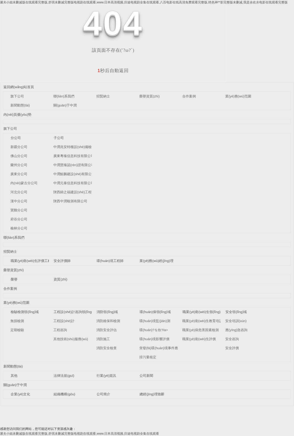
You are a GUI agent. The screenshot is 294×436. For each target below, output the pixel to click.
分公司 (16, 138)
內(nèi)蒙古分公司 (24, 183)
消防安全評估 (106, 330)
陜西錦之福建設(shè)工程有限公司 (79, 192)
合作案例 (189, 96)
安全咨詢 (232, 339)
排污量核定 (147, 357)
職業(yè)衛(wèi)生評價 (199, 339)
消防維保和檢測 (108, 321)
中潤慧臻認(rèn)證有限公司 (74, 165)
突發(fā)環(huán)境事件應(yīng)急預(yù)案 (171, 348)
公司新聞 (146, 375)
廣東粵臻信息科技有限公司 (73, 156)
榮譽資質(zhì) (149, 96)
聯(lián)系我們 (63, 96)
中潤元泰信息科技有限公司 (73, 183)
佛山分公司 (18, 156)
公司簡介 (103, 394)
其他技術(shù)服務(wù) (70, 339)
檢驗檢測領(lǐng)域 (25, 312)
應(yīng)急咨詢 (236, 330)
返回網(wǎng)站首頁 (18, 87)
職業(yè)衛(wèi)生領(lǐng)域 (203, 312)
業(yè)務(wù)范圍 (238, 96)
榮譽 (14, 279)
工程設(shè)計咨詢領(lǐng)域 (75, 312)
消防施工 (103, 339)
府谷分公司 (18, 219)
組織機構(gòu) (64, 394)
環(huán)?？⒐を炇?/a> (153, 330)
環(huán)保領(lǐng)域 (155, 312)
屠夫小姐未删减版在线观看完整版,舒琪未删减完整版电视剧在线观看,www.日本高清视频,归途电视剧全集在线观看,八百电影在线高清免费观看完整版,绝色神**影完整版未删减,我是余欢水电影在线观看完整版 (144, 2)
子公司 (59, 138)
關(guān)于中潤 (65, 105)
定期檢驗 (17, 330)
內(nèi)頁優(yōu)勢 (17, 114)
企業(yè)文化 (20, 394)
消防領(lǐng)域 (107, 312)
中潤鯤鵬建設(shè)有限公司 (74, 174)
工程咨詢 (60, 330)
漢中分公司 (18, 201)
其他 (14, 375)
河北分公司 (18, 192)
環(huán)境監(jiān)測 (154, 321)
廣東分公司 (18, 174)
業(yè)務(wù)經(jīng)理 (156, 261)
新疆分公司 (18, 147)
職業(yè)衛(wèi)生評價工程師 (32, 261)
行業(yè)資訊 (106, 375)
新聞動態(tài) (20, 105)
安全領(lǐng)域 (236, 312)
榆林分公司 (18, 228)
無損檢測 (17, 321)
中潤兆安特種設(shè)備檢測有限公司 (81, 147)
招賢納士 (103, 96)
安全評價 (232, 348)
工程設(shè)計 (64, 321)
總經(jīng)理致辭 (152, 394)
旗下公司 (17, 96)
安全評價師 (62, 261)
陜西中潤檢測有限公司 (70, 201)
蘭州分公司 (18, 165)
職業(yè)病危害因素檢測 (200, 330)
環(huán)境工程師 (110, 261)
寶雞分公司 (18, 210)
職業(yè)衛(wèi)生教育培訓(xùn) (206, 321)
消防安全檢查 (106, 348)
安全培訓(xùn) (236, 321)
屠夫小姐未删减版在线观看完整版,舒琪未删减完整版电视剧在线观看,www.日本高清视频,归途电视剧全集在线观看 (79, 433)
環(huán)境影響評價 (154, 339)
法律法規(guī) (64, 375)
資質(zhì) (60, 279)
